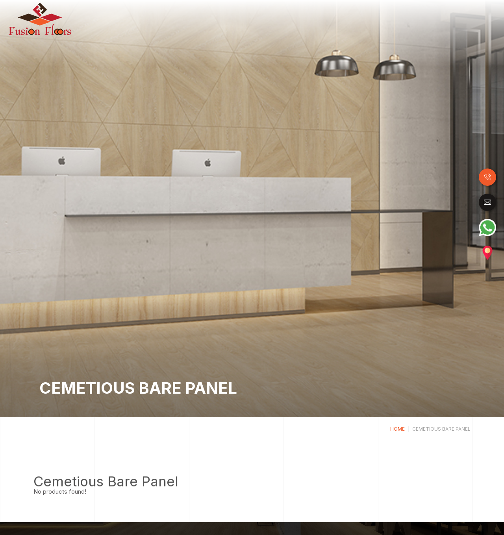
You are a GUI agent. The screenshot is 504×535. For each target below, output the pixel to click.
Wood (186, 19)
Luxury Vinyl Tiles (288, 19)
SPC (327, 19)
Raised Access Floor (371, 19)
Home (168, 18)
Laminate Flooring (228, 19)
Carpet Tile (424, 19)
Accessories (465, 19)
